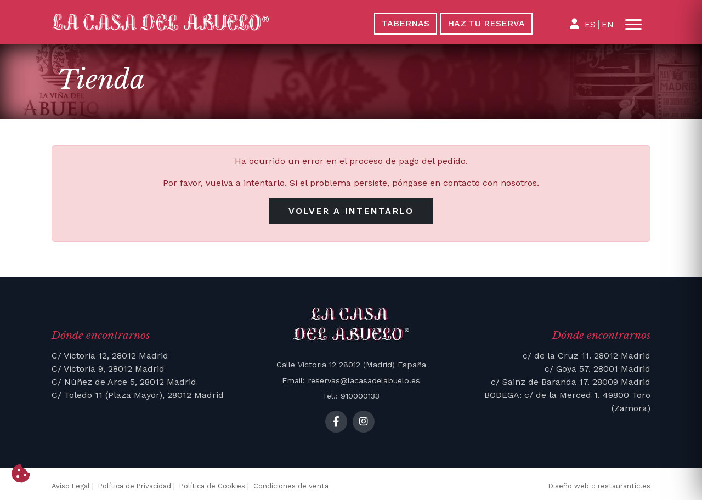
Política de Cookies (212, 486)
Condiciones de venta (291, 486)
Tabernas (405, 23)
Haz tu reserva (486, 23)
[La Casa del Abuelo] (194, 22)
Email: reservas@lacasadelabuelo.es (351, 380)
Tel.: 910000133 (351, 395)
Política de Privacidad (134, 486)
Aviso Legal (71, 486)
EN (608, 24)
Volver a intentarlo (351, 211)
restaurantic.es (624, 486)
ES (590, 24)
